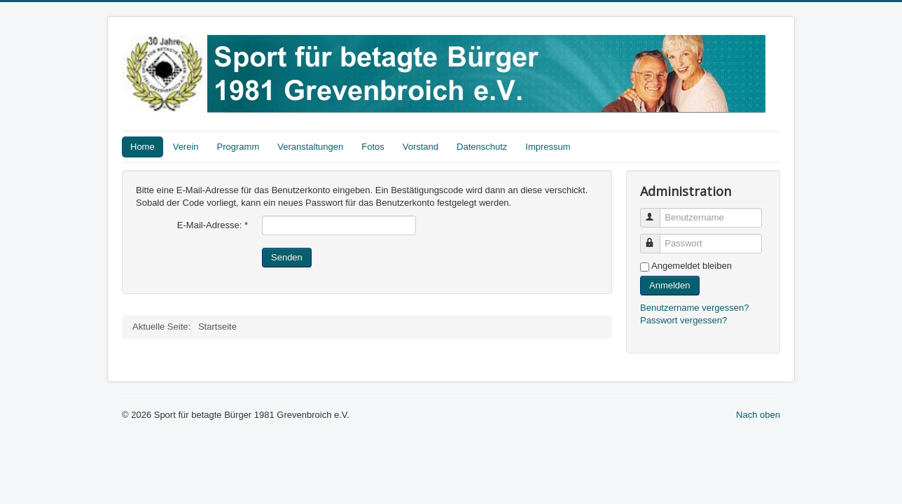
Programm (238, 146)
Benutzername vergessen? (694, 307)
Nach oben (758, 415)
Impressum (547, 146)
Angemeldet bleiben (691, 265)
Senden (287, 257)
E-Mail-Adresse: (212, 225)
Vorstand (420, 146)
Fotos (372, 146)
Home (142, 146)
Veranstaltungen (310, 146)
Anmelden (670, 285)
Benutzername (656, 211)
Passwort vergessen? (683, 320)
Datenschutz (482, 146)
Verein (186, 146)
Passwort (656, 237)
